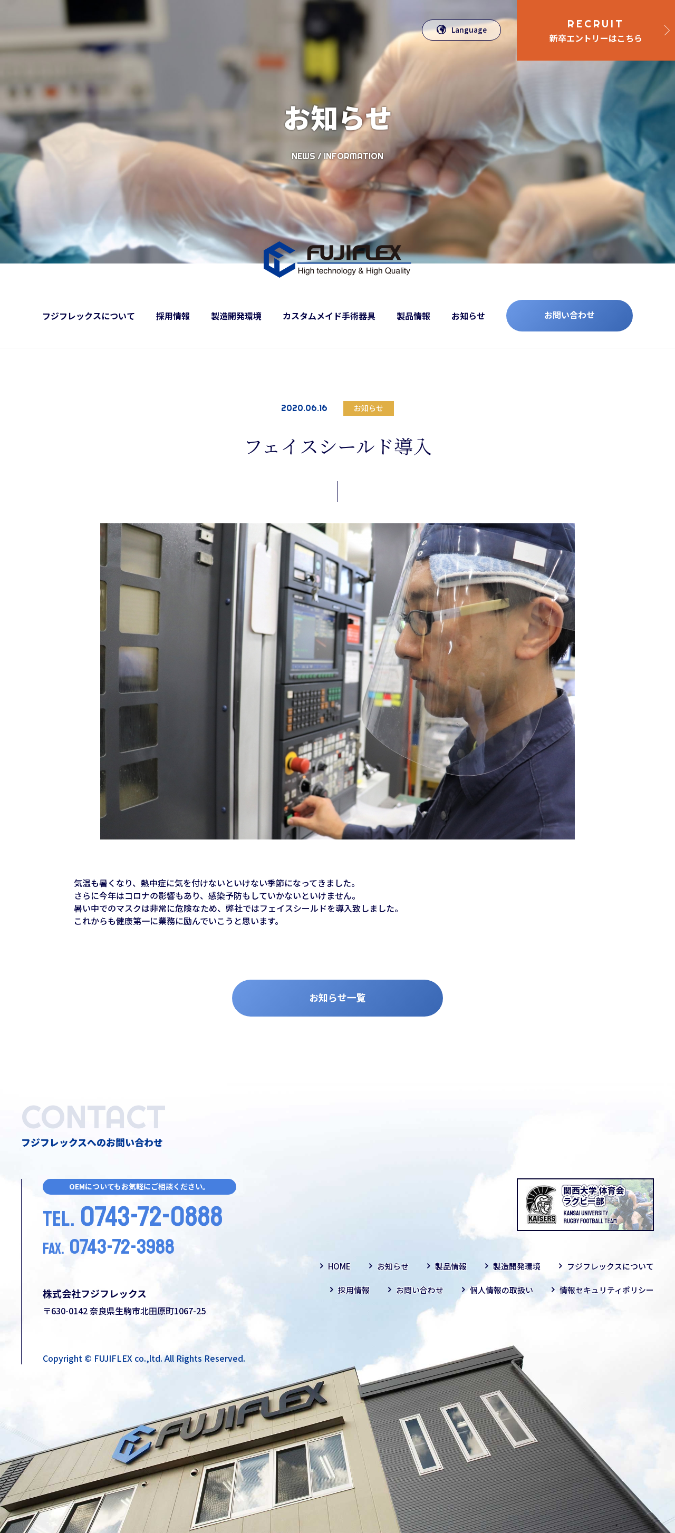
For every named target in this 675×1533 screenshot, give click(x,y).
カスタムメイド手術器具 (329, 315)
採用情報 (173, 315)
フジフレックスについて (88, 315)
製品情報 (413, 315)
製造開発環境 (236, 315)
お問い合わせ (569, 314)
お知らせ (468, 315)
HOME (339, 1266)
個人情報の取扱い (501, 1289)
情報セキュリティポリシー (607, 1289)
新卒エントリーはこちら (596, 30)
